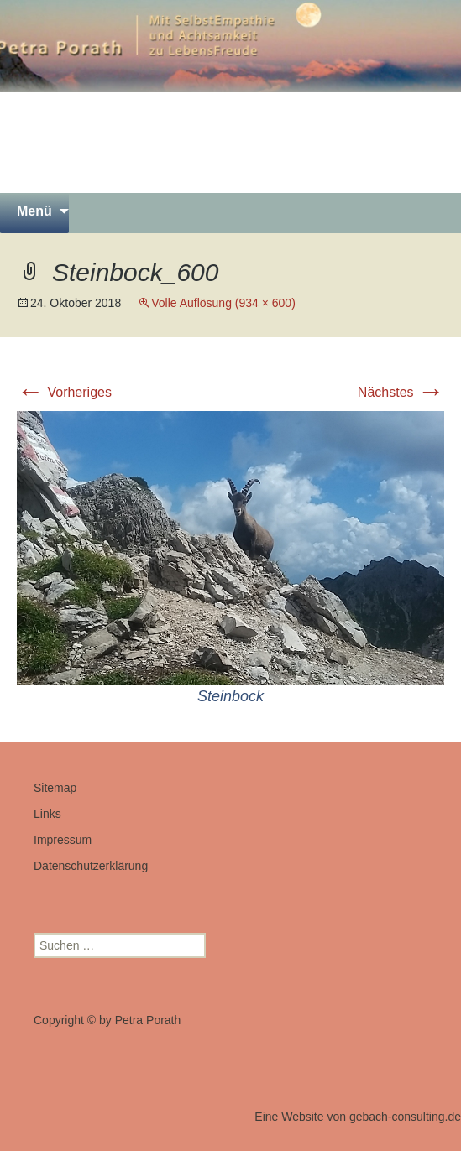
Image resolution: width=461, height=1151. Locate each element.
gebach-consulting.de (405, 1116)
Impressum (63, 839)
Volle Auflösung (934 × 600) (223, 303)
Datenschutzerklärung (91, 865)
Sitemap (55, 787)
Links (47, 813)
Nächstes (401, 392)
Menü (34, 211)
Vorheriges (64, 392)
